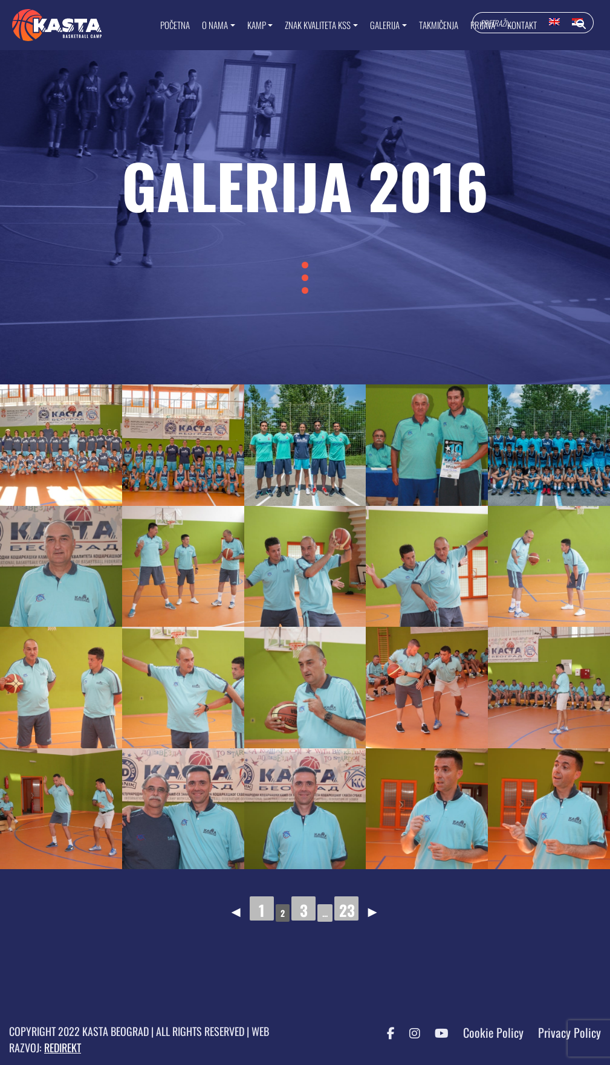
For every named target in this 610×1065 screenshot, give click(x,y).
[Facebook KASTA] (385, 1032)
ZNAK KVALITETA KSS (318, 24)
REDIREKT (62, 1047)
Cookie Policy (493, 1032)
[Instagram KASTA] (408, 1032)
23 (347, 910)
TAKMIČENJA (438, 24)
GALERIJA (385, 24)
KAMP (256, 24)
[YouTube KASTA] (436, 1032)
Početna (175, 24)
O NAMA (215, 24)
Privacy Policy (569, 1032)
